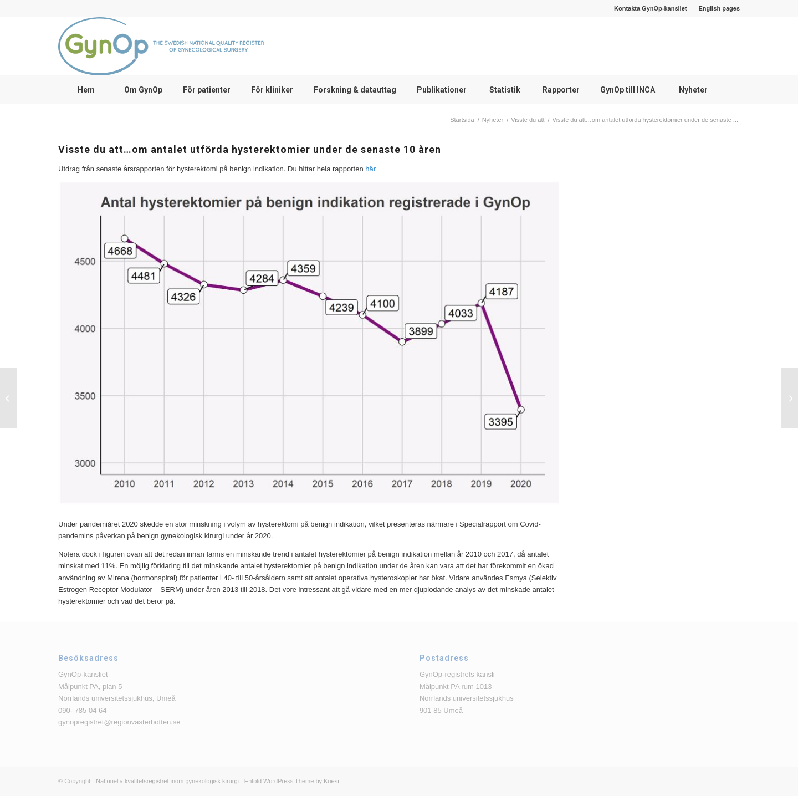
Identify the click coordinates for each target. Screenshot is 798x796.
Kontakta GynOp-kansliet (650, 8)
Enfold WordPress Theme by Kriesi (291, 781)
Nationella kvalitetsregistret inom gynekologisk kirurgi (167, 781)
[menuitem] (650, 8)
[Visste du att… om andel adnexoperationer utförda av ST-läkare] (8, 398)
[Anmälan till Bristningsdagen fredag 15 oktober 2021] (789, 398)
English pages (719, 8)
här (370, 169)
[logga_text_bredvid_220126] (161, 46)
